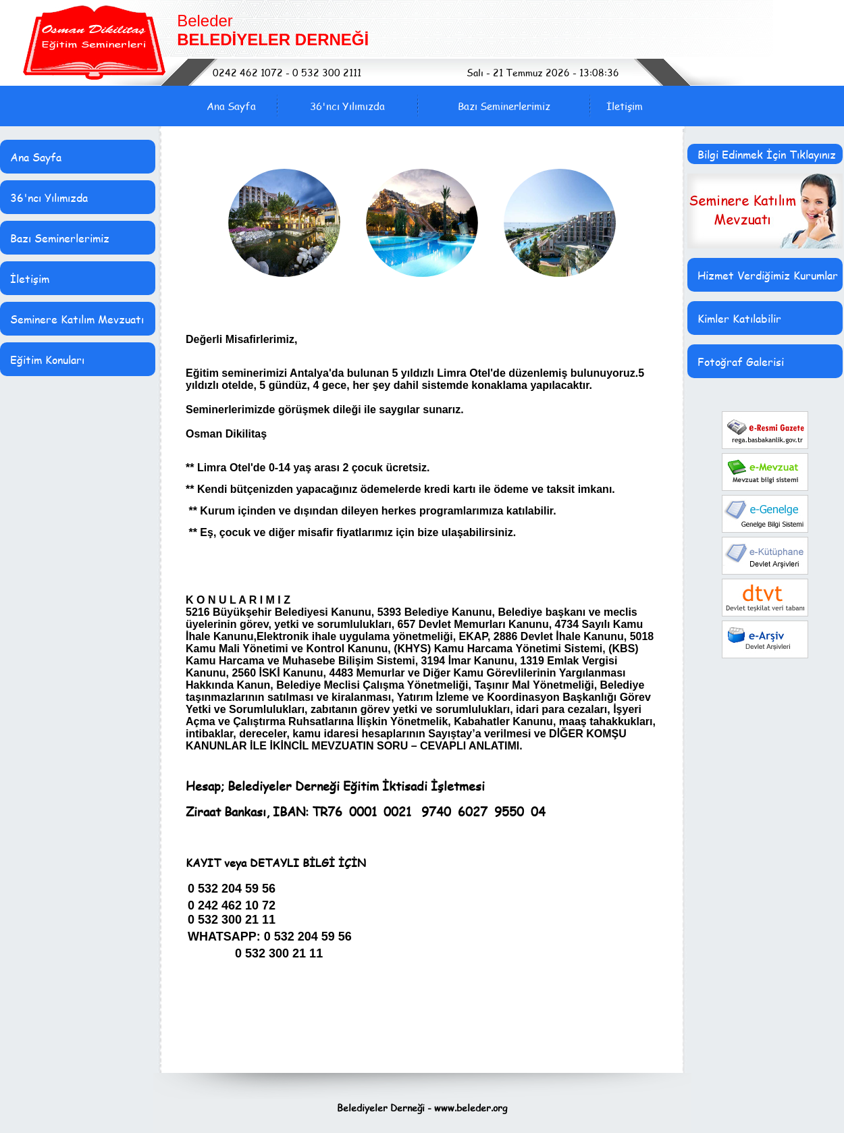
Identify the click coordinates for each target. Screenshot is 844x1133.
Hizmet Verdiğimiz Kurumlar (767, 275)
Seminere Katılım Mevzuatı (77, 319)
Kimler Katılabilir (739, 318)
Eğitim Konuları (47, 359)
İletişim (624, 106)
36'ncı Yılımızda (347, 106)
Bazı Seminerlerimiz (504, 106)
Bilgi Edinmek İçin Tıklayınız (766, 154)
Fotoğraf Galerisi (740, 361)
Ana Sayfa (231, 106)
